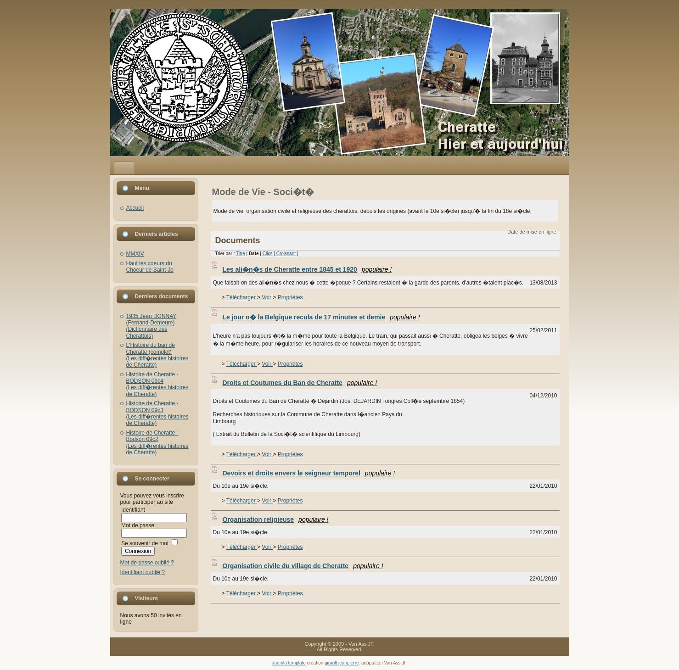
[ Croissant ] (286, 253)
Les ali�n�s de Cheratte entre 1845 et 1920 (307, 269)
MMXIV (135, 254)
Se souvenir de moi (144, 543)
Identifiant (133, 510)
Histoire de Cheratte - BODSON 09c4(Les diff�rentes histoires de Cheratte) (157, 384)
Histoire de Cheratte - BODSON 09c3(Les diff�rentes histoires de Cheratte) (157, 413)
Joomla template (289, 662)
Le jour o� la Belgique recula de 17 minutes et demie (321, 317)
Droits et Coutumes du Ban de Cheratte (300, 382)
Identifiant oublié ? (142, 572)
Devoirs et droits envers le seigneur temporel (309, 473)
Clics (268, 253)
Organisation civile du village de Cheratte (303, 566)
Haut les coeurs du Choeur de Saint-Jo (150, 266)
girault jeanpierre (342, 662)
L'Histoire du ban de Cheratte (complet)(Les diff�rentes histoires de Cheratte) (157, 355)
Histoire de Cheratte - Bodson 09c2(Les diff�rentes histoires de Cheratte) (157, 443)
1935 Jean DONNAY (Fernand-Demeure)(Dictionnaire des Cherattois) (151, 326)
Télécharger (241, 297)
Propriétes (290, 297)
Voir (267, 297)
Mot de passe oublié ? (147, 562)
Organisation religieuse (276, 519)
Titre (240, 253)
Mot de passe (137, 525)
